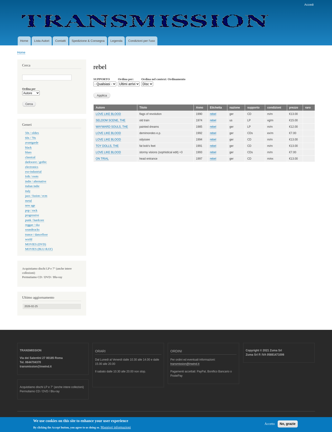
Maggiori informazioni (116, 428)
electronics (31, 167)
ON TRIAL (102, 158)
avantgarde (31, 142)
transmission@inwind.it (184, 364)
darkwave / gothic (36, 162)
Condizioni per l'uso (141, 41)
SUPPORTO (101, 79)
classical (30, 157)
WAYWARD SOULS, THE (112, 126)
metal (28, 200)
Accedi (309, 4)
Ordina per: (126, 79)
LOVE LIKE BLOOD (108, 114)
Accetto (270, 425)
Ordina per (29, 89)
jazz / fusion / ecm (36, 195)
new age (30, 205)
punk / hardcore (34, 220)
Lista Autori (41, 41)
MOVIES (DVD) (35, 244)
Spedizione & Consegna (88, 41)
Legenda (116, 41)
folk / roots (31, 176)
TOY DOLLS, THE (107, 146)
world (28, 239)
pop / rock (31, 210)
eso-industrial (33, 171)
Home (24, 41)
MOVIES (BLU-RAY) (38, 249)
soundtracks (32, 229)
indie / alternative (35, 181)
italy (27, 191)
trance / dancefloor (36, 234)
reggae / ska (32, 225)
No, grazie (288, 425)
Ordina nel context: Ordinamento (163, 79)
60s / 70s (30, 138)
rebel (213, 114)
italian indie (32, 186)
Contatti (60, 41)
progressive (32, 215)
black (28, 147)
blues (28, 152)
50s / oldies (32, 133)
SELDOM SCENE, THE (110, 120)
